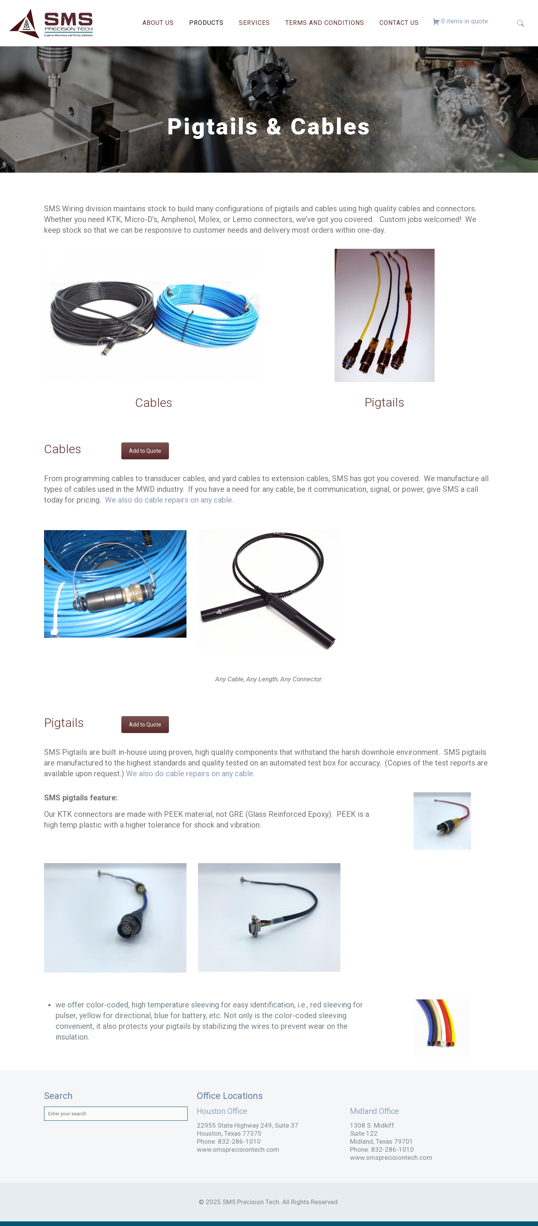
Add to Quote (145, 451)
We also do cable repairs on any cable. (169, 499)
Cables (153, 402)
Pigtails (384, 402)
